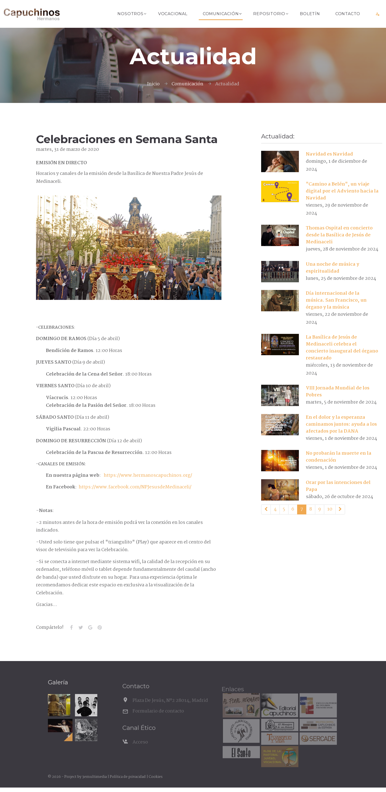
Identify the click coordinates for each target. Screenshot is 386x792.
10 (329, 509)
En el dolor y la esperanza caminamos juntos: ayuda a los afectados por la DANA (341, 424)
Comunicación (221, 13)
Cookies (156, 777)
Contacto (347, 13)
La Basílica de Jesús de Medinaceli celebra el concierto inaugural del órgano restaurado (342, 348)
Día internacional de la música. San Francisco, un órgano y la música (336, 300)
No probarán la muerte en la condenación (338, 457)
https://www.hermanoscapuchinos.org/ (148, 475)
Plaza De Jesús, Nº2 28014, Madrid (170, 709)
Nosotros (130, 13)
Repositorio (269, 13)
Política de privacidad (128, 777)
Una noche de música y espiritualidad (332, 268)
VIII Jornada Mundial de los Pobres (337, 391)
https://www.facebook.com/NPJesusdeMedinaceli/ (135, 487)
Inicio (153, 84)
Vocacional (172, 13)
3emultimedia (94, 777)
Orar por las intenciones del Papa (338, 486)
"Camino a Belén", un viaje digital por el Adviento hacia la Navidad (342, 191)
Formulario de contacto (158, 719)
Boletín (310, 13)
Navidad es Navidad (329, 154)
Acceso (140, 750)
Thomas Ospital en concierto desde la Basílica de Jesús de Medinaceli (339, 235)
